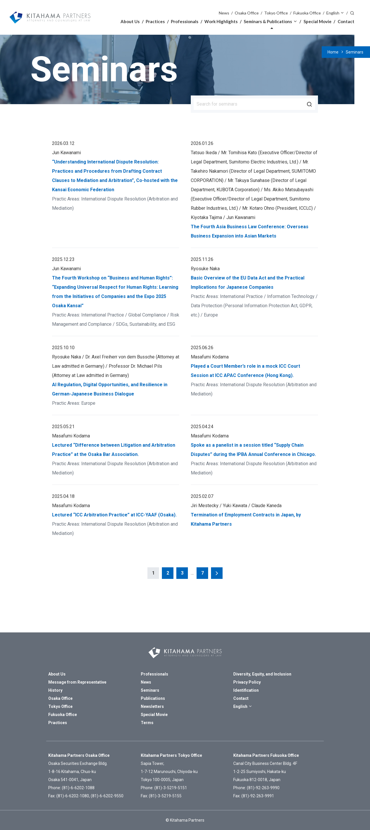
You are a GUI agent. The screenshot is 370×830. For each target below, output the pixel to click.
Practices (155, 21)
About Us (130, 21)
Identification (246, 690)
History (55, 690)
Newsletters (152, 706)
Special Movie (318, 21)
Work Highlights (221, 21)
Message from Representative (77, 682)
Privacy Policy (247, 682)
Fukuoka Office (307, 12)
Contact (346, 21)
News (224, 12)
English (332, 12)
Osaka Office (247, 12)
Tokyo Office (276, 12)
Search (352, 12)
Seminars (354, 52)
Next (217, 573)
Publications (153, 698)
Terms (147, 722)
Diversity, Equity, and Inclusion (262, 674)
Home (333, 52)
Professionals (184, 21)
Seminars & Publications (268, 21)
